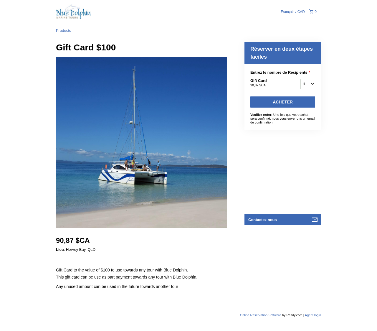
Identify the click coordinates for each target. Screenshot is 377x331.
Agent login (313, 315)
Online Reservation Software (260, 315)
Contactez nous (262, 220)
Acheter (283, 102)
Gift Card (268, 83)
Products (63, 30)
